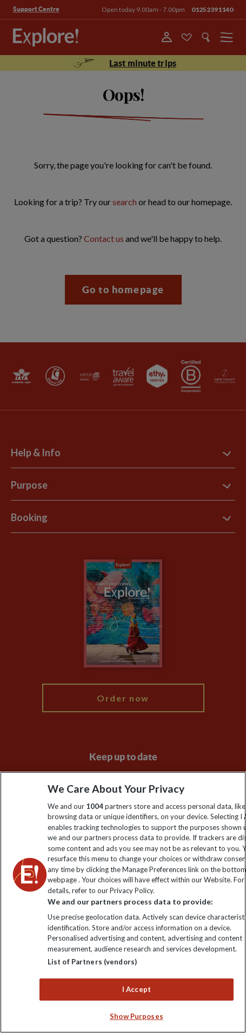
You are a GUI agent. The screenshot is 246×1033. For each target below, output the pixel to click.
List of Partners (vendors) (92, 961)
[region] (123, 902)
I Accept (136, 989)
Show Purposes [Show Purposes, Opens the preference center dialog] (136, 1016)
